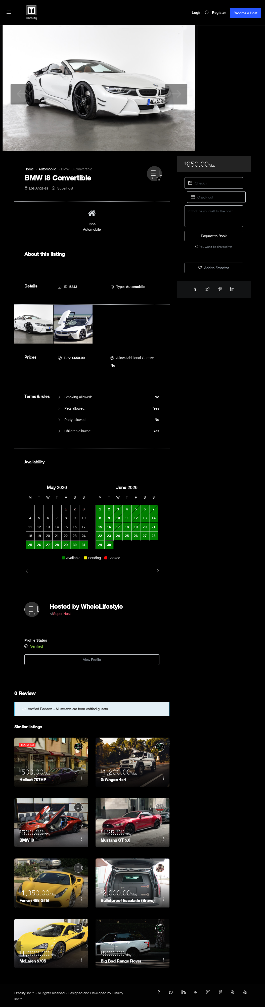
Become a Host (245, 13)
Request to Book (214, 236)
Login (196, 13)
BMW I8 (26, 839)
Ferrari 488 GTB (34, 899)
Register (219, 13)
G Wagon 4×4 (113, 779)
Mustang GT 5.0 (115, 839)
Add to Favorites (213, 268)
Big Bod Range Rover (121, 960)
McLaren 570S (32, 960)
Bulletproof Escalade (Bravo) (128, 899)
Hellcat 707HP (32, 779)
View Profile (92, 659)
